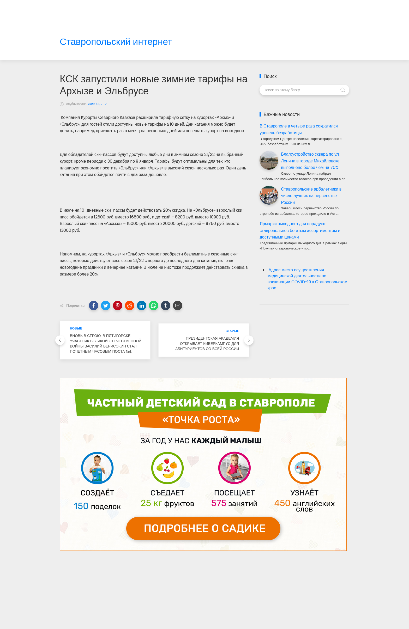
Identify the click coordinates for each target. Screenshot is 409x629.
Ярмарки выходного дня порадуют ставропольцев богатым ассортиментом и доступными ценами (300, 230)
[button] (93, 305)
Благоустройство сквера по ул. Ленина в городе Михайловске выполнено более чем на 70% (310, 160)
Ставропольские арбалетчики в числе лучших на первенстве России (311, 195)
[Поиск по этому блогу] (304, 90)
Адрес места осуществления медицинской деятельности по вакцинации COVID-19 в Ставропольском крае (307, 279)
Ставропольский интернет (116, 41)
